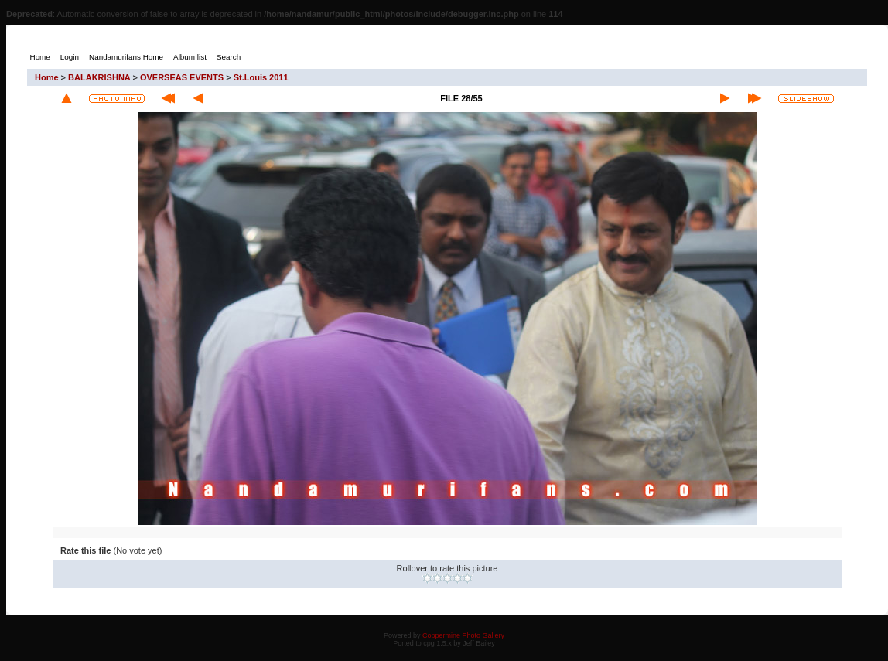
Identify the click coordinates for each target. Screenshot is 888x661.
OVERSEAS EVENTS (182, 77)
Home (47, 77)
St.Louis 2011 (261, 77)
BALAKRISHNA (99, 77)
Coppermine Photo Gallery (463, 635)
